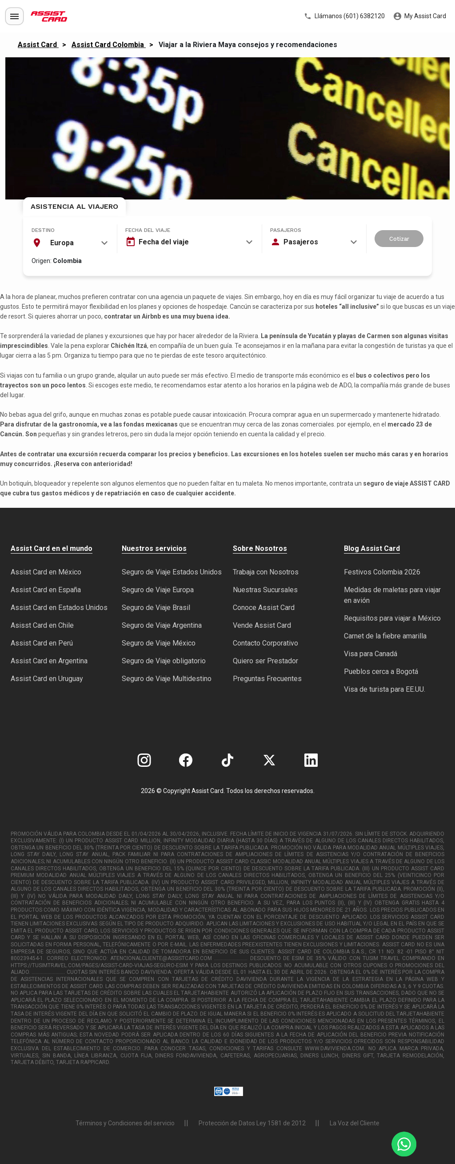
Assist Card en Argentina (49, 661)
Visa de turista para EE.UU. (384, 689)
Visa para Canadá (370, 654)
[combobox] (70, 243)
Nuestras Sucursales (265, 590)
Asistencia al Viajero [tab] (74, 206)
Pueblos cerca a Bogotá (381, 671)
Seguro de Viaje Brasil (156, 607)
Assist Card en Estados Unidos (59, 607)
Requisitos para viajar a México (392, 618)
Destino (43, 230)
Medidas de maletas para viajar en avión (392, 595)
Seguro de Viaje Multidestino (167, 678)
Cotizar (399, 238)
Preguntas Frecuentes (267, 678)
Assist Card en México (46, 572)
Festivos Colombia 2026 (382, 572)
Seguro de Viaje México (159, 643)
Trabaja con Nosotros (266, 572)
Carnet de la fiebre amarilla (385, 636)
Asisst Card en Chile (42, 625)
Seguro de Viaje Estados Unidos (172, 572)
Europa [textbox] (62, 243)
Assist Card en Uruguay (47, 678)
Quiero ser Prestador (265, 661)
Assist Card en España (46, 590)
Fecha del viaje (147, 230)
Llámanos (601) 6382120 (344, 16)
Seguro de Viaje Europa (158, 590)
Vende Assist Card (262, 625)
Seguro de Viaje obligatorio (164, 661)
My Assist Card (420, 16)
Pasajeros (285, 230)
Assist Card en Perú (42, 643)
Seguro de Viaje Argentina (162, 625)
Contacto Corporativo (265, 643)
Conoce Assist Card (264, 607)
